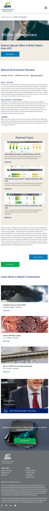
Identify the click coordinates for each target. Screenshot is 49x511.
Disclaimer (29, 475)
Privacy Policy (30, 473)
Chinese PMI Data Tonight (12, 335)
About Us (4, 475)
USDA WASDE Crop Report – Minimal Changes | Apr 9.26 (22, 154)
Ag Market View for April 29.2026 (14, 305)
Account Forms (30, 470)
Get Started (10, 54)
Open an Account (6, 470)
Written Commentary (20, 17)
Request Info (5, 473)
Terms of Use (30, 477)
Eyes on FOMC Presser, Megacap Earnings (17, 366)
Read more (8, 162)
